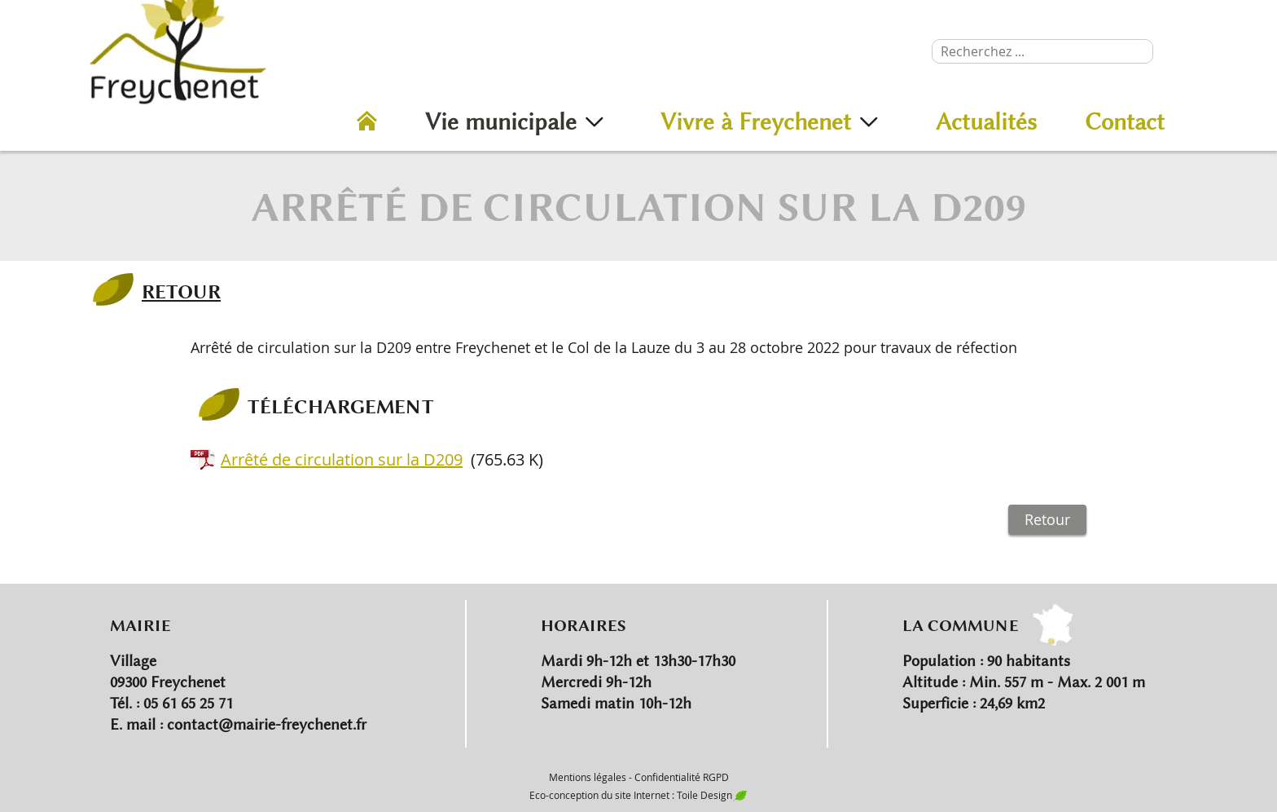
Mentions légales (587, 776)
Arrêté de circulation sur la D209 (342, 459)
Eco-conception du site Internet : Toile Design (638, 794)
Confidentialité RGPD (681, 776)
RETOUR (181, 291)
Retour (1047, 519)
